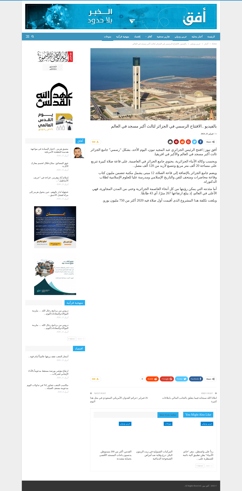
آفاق (150, 36)
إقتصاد (137, 36)
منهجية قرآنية (122, 36)
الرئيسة (211, 36)
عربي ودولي (181, 36)
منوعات (107, 36)
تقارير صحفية (163, 36)
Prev (209, 466)
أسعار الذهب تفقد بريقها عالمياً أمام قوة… (48, 356)
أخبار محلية (197, 36)
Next (200, 466)
